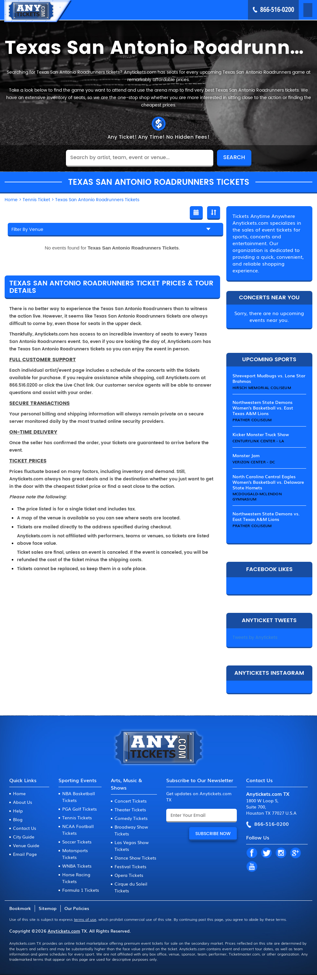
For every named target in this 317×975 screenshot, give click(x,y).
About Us (22, 802)
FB (251, 853)
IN (280, 853)
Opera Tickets (129, 875)
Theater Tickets (130, 809)
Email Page (25, 854)
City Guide (23, 837)
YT (251, 867)
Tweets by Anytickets (254, 637)
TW (266, 853)
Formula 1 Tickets (80, 890)
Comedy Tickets (131, 818)
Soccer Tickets (77, 841)
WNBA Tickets (77, 866)
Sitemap (48, 908)
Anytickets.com (64, 931)
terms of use (85, 919)
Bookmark (20, 908)
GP (295, 853)
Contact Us (24, 828)
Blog (18, 819)
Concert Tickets (131, 801)
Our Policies (76, 908)
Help (18, 811)
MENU (299, 10)
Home (19, 793)
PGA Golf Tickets (79, 809)
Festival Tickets (130, 866)
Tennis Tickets (77, 817)
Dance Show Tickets (135, 858)
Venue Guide (26, 845)
